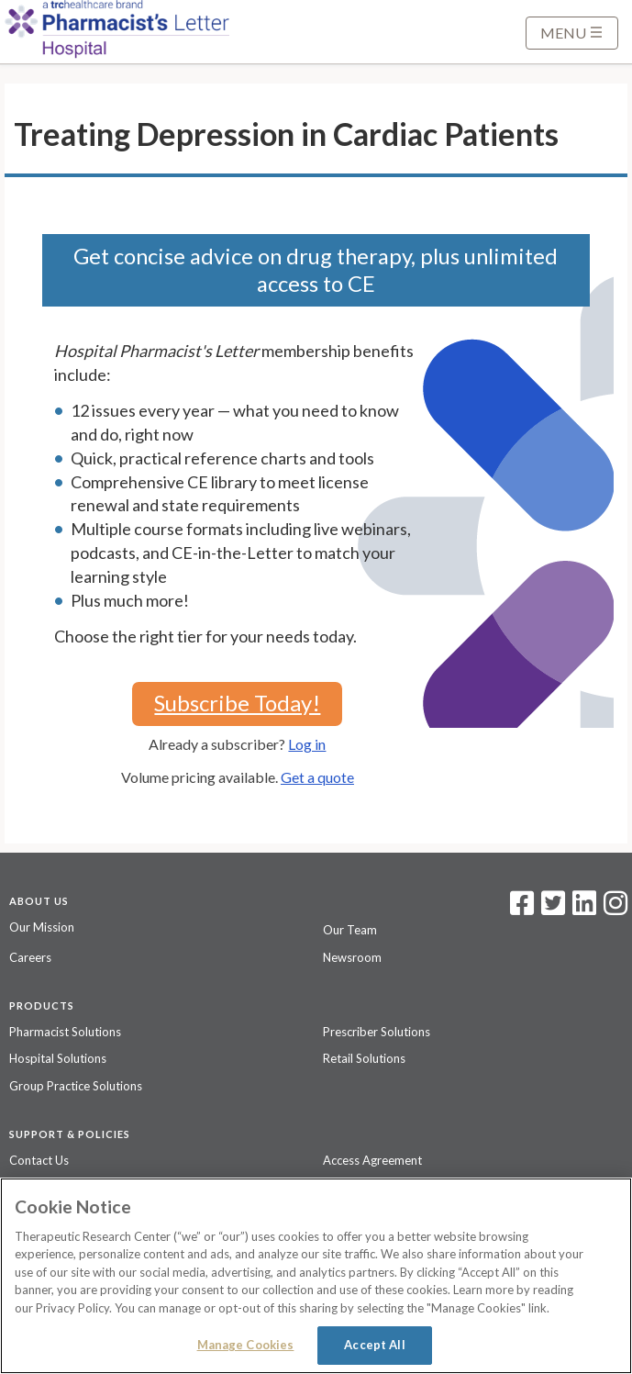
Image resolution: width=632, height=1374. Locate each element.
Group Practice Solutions (75, 1085)
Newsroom (352, 957)
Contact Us (39, 1160)
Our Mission (41, 927)
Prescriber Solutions (376, 1031)
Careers (30, 957)
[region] (316, 1276)
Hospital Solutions (57, 1058)
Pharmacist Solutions (65, 1031)
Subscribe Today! (237, 702)
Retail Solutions (364, 1058)
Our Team (350, 929)
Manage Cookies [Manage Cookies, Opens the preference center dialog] (245, 1344)
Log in (307, 744)
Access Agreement (372, 1160)
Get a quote (317, 777)
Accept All (374, 1344)
